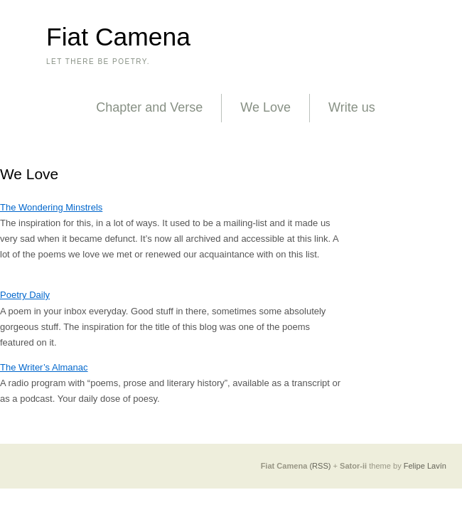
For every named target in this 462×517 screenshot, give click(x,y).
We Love (265, 107)
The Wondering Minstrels (51, 207)
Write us (351, 107)
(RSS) (320, 466)
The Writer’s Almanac (44, 367)
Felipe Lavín (425, 466)
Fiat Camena (118, 37)
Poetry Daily (25, 294)
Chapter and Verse (149, 107)
